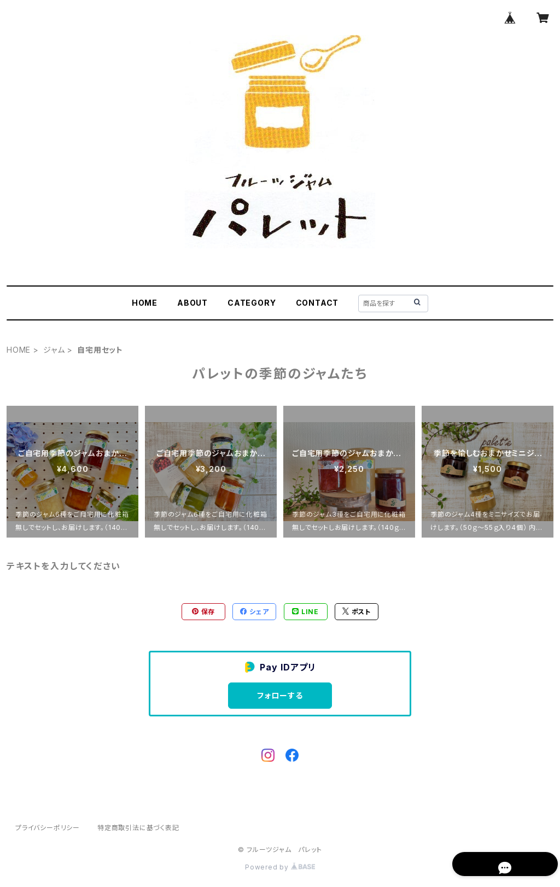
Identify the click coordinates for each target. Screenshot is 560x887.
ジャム (54, 349)
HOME (145, 302)
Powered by (280, 867)
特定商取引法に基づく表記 (138, 828)
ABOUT (192, 302)
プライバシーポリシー (47, 828)
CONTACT (317, 302)
